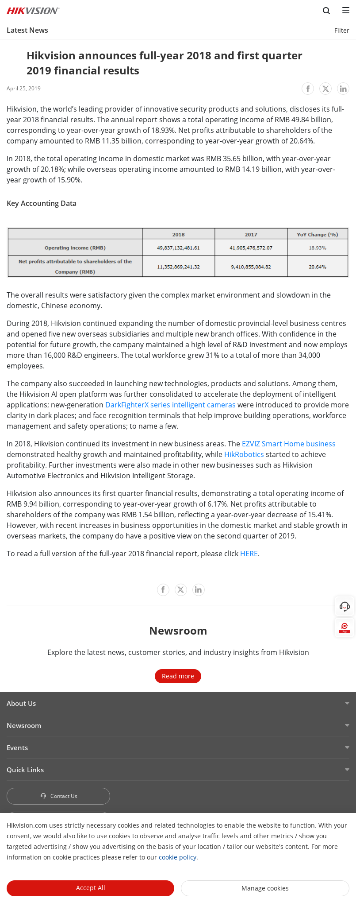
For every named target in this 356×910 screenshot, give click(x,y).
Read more (178, 676)
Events (17, 747)
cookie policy (177, 857)
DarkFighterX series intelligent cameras (170, 405)
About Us (21, 703)
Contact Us (58, 796)
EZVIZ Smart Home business (289, 444)
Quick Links (25, 769)
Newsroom (24, 725)
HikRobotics (244, 454)
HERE (249, 553)
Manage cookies (265, 888)
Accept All (90, 887)
